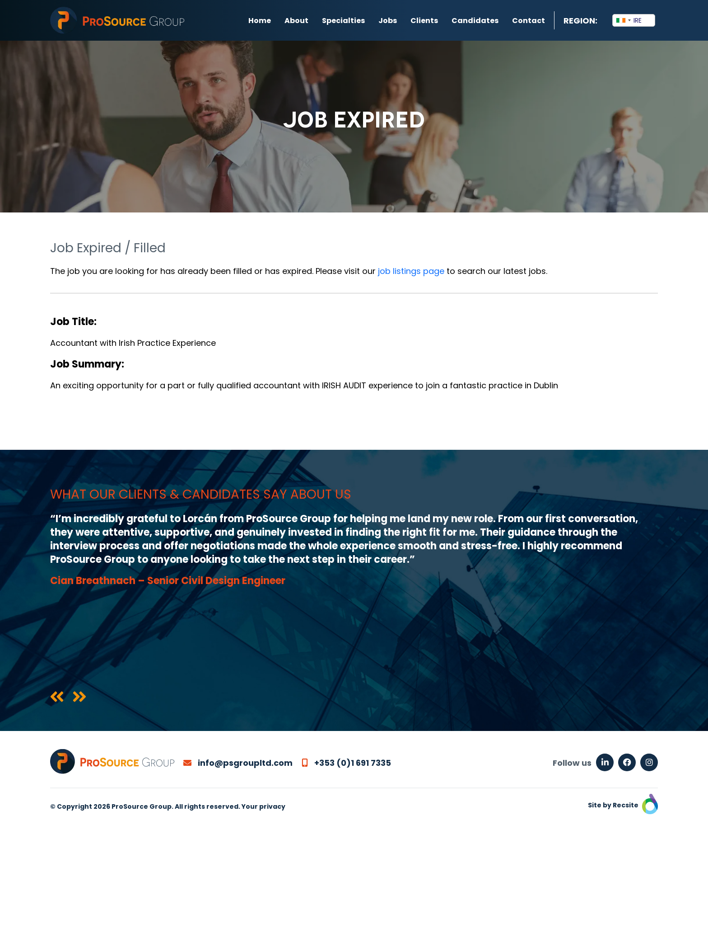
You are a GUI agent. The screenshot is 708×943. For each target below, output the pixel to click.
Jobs (387, 20)
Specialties (343, 20)
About (296, 20)
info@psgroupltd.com (238, 763)
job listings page (411, 271)
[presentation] (57, 697)
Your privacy (263, 806)
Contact (528, 20)
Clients (424, 20)
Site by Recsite (623, 805)
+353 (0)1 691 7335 (346, 763)
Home (259, 20)
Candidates (475, 20)
